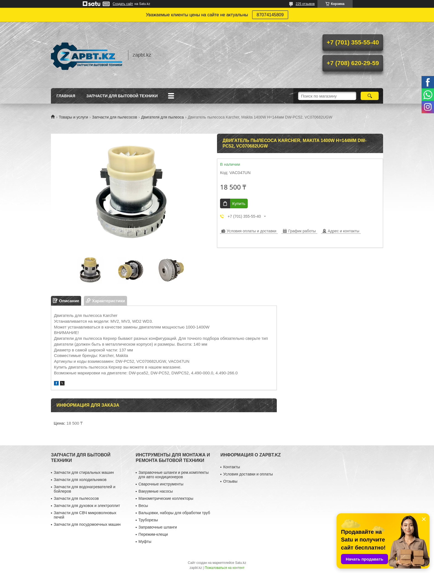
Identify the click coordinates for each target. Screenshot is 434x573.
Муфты (144, 541)
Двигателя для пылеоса (162, 117)
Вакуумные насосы (155, 491)
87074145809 (270, 14)
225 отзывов (305, 4)
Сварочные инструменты (160, 484)
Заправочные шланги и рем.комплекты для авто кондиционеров (173, 474)
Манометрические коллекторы (165, 498)
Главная (65, 96)
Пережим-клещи (153, 534)
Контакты (231, 467)
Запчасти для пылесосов (114, 117)
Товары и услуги (73, 117)
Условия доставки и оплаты (248, 474)
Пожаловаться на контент (224, 568)
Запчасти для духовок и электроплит (87, 505)
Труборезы (148, 520)
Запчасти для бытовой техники (122, 96)
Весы (143, 505)
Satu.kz (240, 563)
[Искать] (370, 96)
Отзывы (230, 481)
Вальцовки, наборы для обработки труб (174, 513)
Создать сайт (123, 4)
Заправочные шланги (157, 527)
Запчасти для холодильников (80, 479)
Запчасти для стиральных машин (84, 472)
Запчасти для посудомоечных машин (87, 524)
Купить (238, 203)
